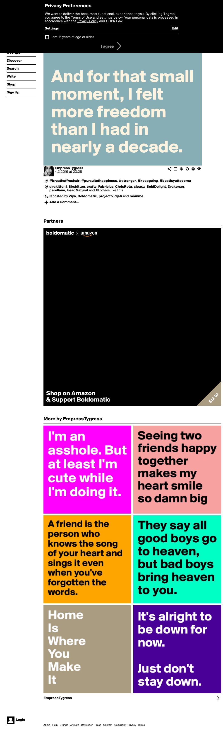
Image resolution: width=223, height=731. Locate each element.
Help (55, 725)
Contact (107, 725)
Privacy (132, 725)
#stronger (127, 181)
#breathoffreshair (64, 181)
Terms (141, 725)
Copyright (120, 725)
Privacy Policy (87, 21)
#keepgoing (148, 181)
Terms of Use (81, 17)
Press (98, 725)
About (46, 725)
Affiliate (74, 725)
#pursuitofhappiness (99, 181)
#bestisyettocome (175, 181)
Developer (87, 725)
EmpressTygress (69, 168)
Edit (175, 28)
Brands (64, 725)
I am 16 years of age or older (72, 37)
